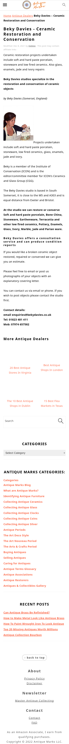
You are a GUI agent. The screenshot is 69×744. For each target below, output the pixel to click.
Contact (34, 718)
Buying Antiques (14, 552)
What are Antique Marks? (20, 490)
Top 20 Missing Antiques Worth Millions (30, 629)
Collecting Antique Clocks (21, 513)
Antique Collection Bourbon (22, 635)
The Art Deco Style (16, 535)
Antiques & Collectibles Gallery (24, 586)
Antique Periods (14, 530)
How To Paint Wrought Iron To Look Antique (33, 624)
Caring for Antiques (17, 563)
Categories (10, 480)
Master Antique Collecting (34, 700)
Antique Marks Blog (17, 485)
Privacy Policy (34, 678)
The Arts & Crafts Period (20, 546)
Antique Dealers (22, 15)
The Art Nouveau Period (20, 541)
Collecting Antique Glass (20, 507)
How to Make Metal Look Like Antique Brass (33, 618)
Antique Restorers (16, 580)
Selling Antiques (14, 558)
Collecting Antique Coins (20, 518)
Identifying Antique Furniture (24, 496)
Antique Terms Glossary (19, 569)
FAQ (34, 722)
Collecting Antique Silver (20, 524)
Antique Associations (18, 574)
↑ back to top (34, 657)
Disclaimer (34, 683)
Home (7, 15)
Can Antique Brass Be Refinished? (26, 612)
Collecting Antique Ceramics (23, 502)
